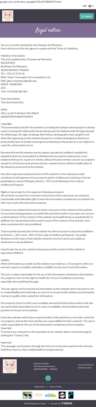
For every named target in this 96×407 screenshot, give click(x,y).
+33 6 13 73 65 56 (83, 365)
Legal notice (39, 386)
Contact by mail (82, 367)
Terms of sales (55, 386)
